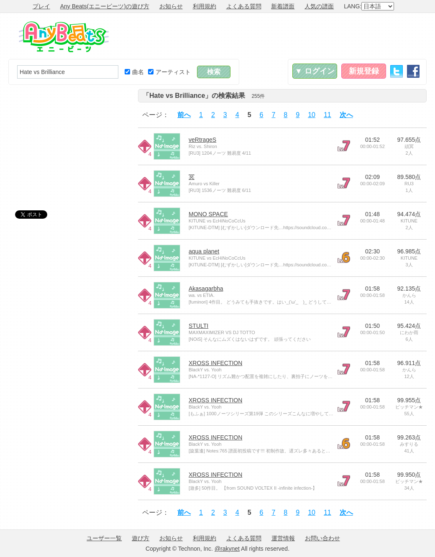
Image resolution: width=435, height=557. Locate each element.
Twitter (396, 71)
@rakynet (227, 548)
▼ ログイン (315, 71)
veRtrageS (202, 139)
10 (311, 114)
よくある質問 (243, 6)
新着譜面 (282, 6)
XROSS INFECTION (215, 363)
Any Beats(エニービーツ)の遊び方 (104, 6)
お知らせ (171, 6)
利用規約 (204, 6)
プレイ (41, 6)
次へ (346, 114)
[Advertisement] (274, 36)
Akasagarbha (206, 288)
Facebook (413, 71)
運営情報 (283, 538)
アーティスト (169, 72)
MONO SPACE (208, 214)
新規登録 (364, 71)
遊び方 (140, 538)
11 (327, 114)
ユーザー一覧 (104, 538)
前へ (184, 114)
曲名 (134, 72)
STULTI (198, 325)
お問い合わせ (322, 538)
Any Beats (64, 36)
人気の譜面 (319, 6)
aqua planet (204, 251)
